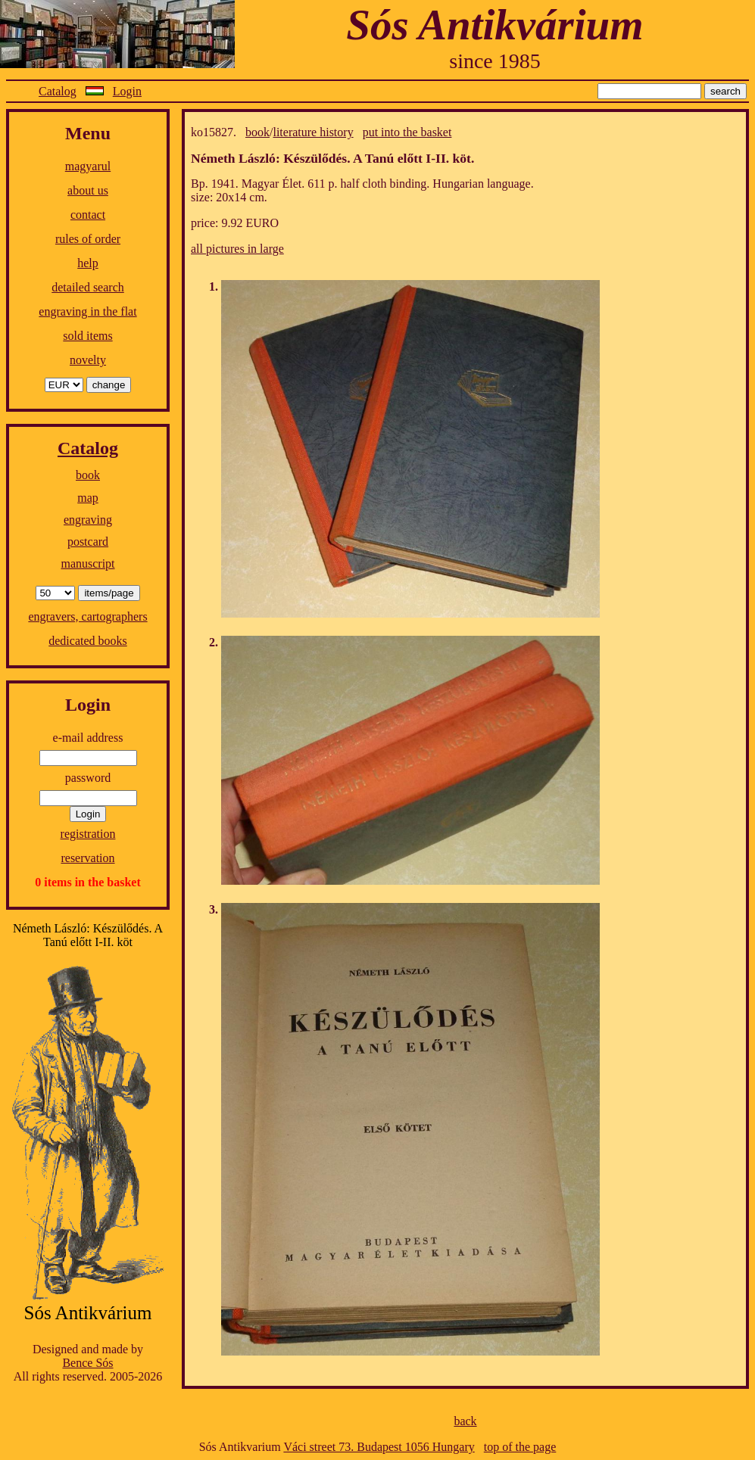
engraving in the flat (87, 311)
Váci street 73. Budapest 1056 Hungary (378, 1446)
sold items (87, 335)
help (87, 263)
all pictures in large (237, 248)
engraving (88, 519)
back (465, 1421)
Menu (88, 133)
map (87, 497)
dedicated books (87, 640)
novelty (88, 359)
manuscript (87, 563)
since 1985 (495, 61)
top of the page (520, 1446)
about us (87, 190)
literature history (313, 132)
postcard (87, 541)
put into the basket (407, 132)
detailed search (87, 287)
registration (88, 833)
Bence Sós (87, 1362)
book (88, 475)
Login (127, 91)
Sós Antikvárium (494, 24)
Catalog (57, 91)
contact (87, 214)
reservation (87, 857)
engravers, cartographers (87, 616)
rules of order (87, 238)
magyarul (88, 166)
